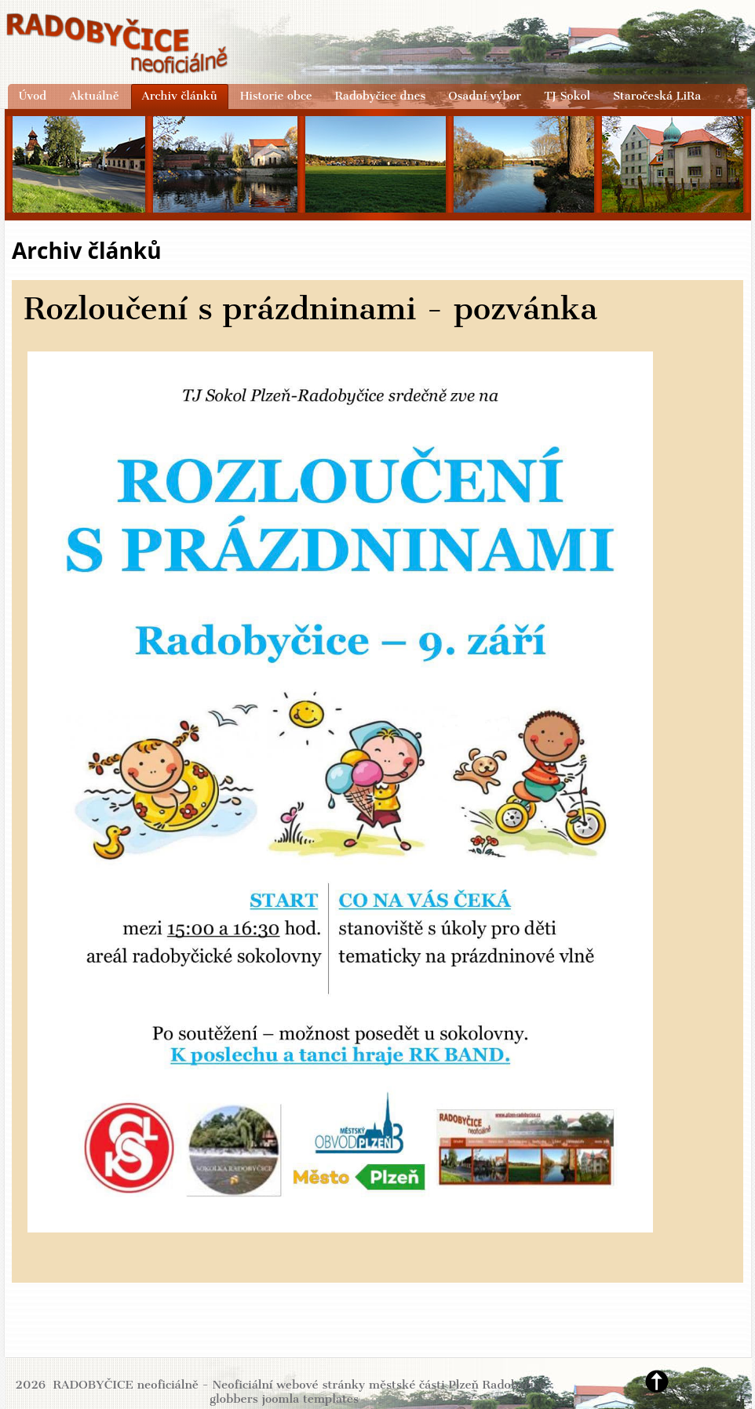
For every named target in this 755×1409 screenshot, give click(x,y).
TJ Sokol (567, 96)
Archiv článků (179, 96)
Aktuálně (94, 96)
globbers (234, 1399)
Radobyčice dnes (380, 96)
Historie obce (276, 96)
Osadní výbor (484, 96)
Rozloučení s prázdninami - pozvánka (310, 308)
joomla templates (310, 1399)
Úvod (32, 96)
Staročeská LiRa (657, 96)
